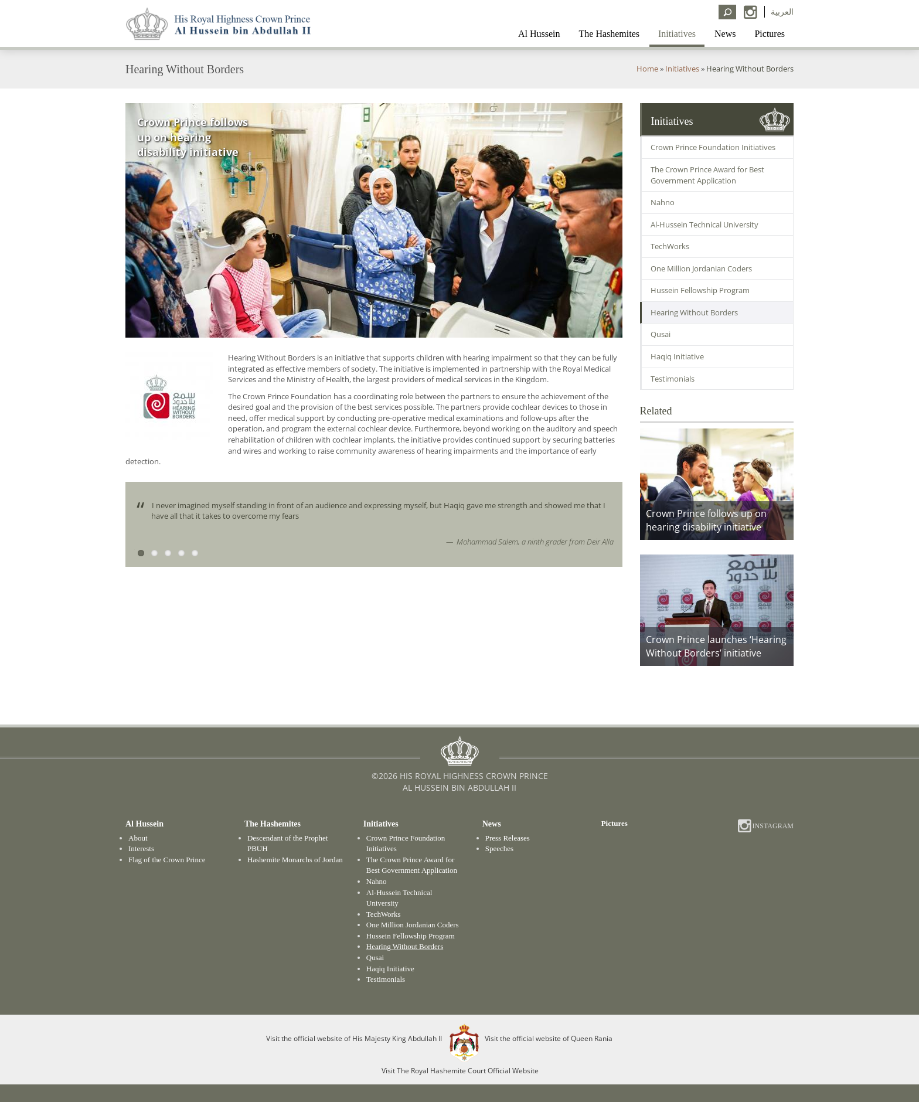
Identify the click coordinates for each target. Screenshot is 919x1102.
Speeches (499, 848)
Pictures (769, 34)
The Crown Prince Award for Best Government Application (707, 175)
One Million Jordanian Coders (701, 268)
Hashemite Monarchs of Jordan (295, 859)
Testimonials (673, 378)
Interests (141, 848)
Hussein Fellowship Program (700, 290)
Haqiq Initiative (677, 356)
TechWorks (670, 246)
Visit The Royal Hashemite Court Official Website (460, 1071)
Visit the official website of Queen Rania (548, 1038)
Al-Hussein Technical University (704, 224)
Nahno (663, 202)
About (138, 838)
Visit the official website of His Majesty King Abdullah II (354, 1038)
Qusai (660, 334)
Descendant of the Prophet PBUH (287, 843)
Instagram (772, 825)
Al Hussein (539, 34)
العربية (782, 11)
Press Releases (507, 838)
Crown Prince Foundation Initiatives (713, 147)
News (725, 34)
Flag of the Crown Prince (166, 859)
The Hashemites (609, 34)
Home (647, 68)
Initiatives (677, 34)
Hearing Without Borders (694, 312)
